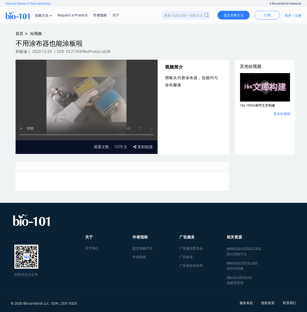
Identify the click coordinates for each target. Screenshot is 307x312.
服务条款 (246, 302)
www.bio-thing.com (242, 262)
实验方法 (43, 15)
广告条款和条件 (191, 265)
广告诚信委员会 (191, 248)
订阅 (267, 15)
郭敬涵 (21, 51)
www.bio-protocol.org (244, 248)
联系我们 (289, 302)
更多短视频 (281, 113)
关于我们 (92, 248)
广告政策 (186, 257)
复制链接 (143, 146)
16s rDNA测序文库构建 (257, 105)
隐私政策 (268, 302)
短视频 (36, 33)
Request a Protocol (73, 15)
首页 (19, 33)
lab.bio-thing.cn (239, 277)
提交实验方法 (234, 15)
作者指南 (100, 15)
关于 (115, 15)
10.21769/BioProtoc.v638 (87, 51)
